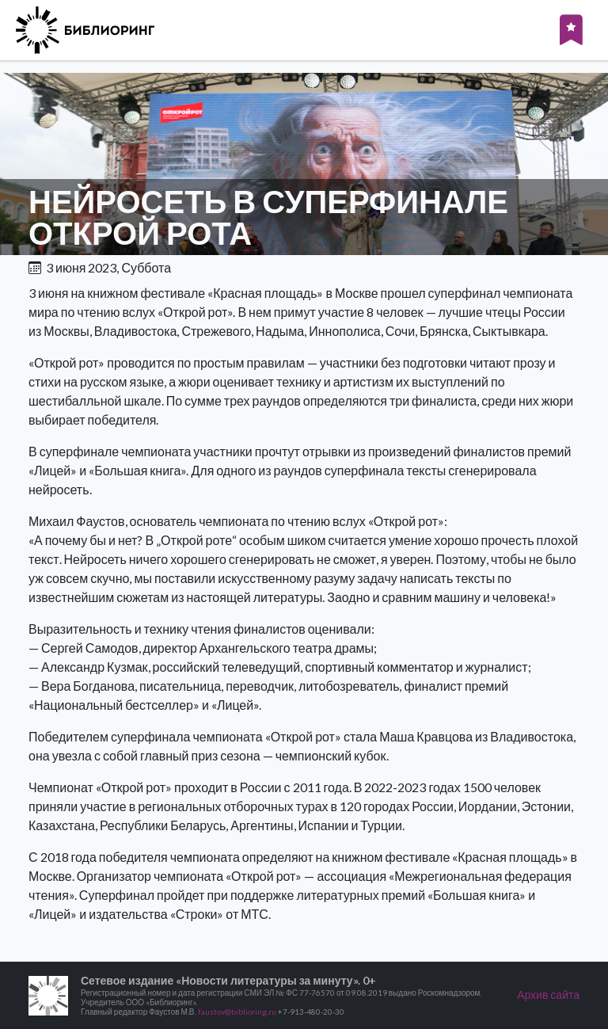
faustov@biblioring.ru (237, 1011)
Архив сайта (548, 994)
